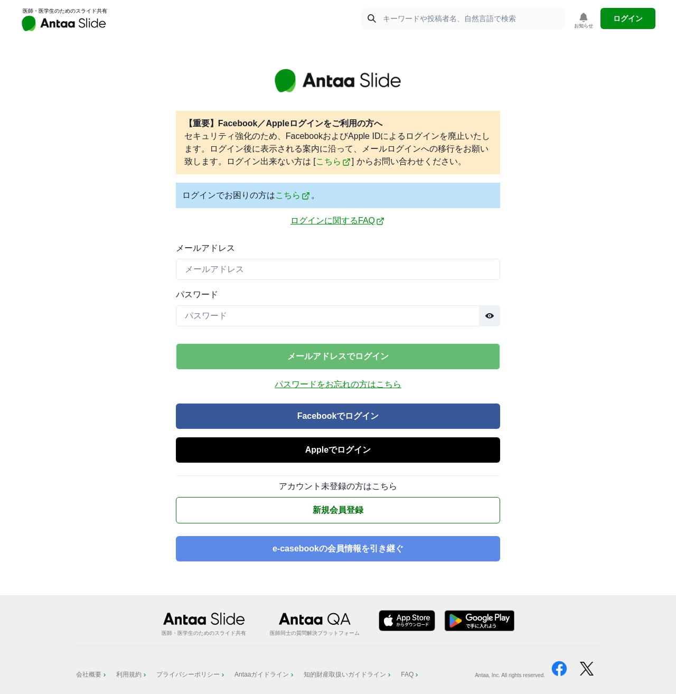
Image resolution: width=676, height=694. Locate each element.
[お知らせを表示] (583, 21)
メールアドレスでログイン (338, 356)
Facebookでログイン (338, 415)
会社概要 (92, 674)
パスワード (197, 294)
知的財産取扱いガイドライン (348, 674)
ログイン (628, 18)
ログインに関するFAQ (337, 221)
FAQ (410, 674)
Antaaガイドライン (264, 674)
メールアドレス (205, 247)
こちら (333, 161)
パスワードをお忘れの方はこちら (338, 384)
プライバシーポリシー (191, 674)
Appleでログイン (338, 449)
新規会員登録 (338, 509)
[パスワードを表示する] (489, 315)
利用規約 (132, 674)
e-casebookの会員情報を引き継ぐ (338, 548)
